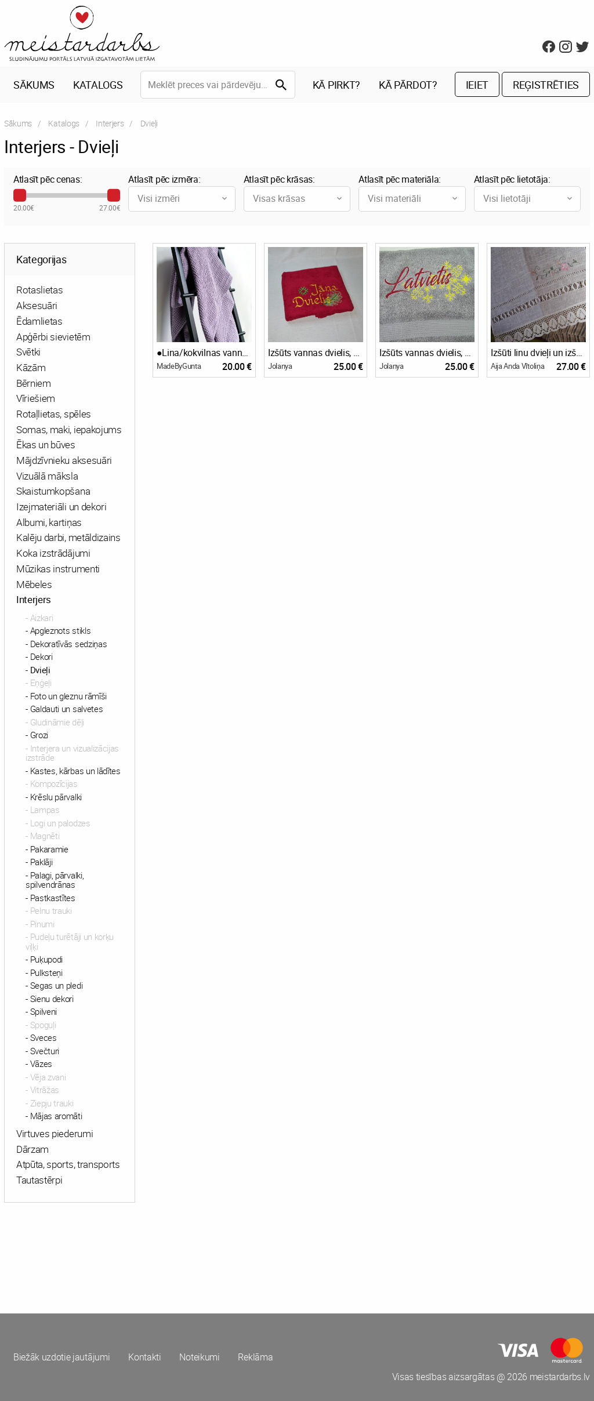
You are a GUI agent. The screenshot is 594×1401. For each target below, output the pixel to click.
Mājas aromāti (56, 1116)
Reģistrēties (546, 85)
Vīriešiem (35, 398)
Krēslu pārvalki (56, 797)
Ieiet (477, 85)
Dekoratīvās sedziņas (68, 643)
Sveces (43, 1038)
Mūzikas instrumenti (58, 568)
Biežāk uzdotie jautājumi (61, 1357)
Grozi (39, 735)
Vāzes (41, 1064)
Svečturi (44, 1051)
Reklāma (255, 1357)
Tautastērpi (39, 1179)
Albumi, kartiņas (49, 522)
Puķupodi (46, 960)
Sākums (34, 85)
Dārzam (32, 1149)
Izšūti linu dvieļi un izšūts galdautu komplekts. (538, 352)
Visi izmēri (183, 198)
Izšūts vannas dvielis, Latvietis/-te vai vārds (427, 352)
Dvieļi (40, 670)
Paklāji (41, 862)
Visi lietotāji (528, 198)
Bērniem (33, 383)
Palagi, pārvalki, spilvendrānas (55, 880)
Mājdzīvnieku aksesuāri (64, 460)
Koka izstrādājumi (53, 553)
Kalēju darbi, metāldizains (68, 538)
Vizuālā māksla (47, 475)
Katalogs (97, 85)
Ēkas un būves (45, 445)
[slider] (19, 195)
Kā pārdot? (408, 85)
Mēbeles (34, 584)
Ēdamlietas (39, 321)
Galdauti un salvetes (66, 709)
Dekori (41, 657)
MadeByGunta (179, 366)
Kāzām (30, 367)
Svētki (28, 352)
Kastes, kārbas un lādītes (75, 770)
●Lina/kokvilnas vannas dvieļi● (204, 352)
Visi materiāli (413, 198)
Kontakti (144, 1357)
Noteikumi (200, 1357)
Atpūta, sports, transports (68, 1164)
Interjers (110, 123)
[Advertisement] (148, 1255)
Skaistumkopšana (53, 491)
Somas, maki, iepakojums (69, 429)
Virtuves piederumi (54, 1133)
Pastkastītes (52, 897)
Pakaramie (49, 849)
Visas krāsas (298, 198)
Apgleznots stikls (60, 631)
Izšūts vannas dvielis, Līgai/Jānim (315, 352)
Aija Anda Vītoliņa (517, 366)
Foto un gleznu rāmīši (68, 696)
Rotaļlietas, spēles (53, 413)
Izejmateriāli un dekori (61, 506)
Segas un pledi (56, 986)
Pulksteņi (46, 972)
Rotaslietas (39, 290)
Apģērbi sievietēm (53, 336)
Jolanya (280, 366)
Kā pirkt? (336, 85)
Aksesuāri (36, 305)
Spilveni (43, 1012)
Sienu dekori (52, 998)
